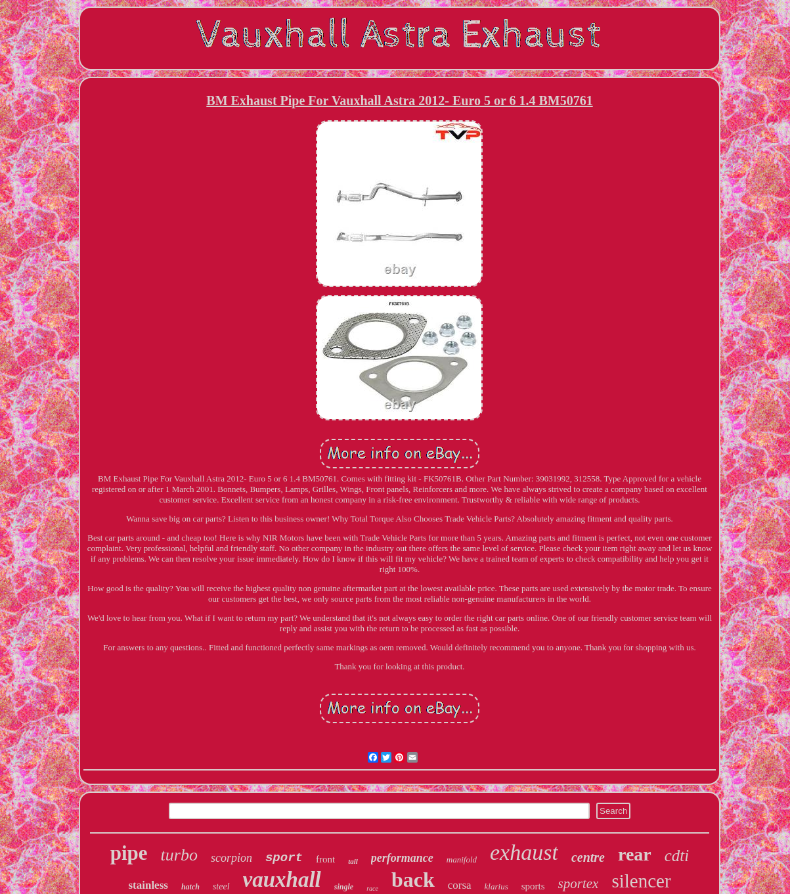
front (325, 859)
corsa (460, 885)
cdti (677, 855)
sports (533, 886)
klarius (496, 886)
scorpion (231, 857)
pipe (129, 852)
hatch (190, 886)
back (413, 879)
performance (402, 857)
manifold (462, 859)
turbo (179, 854)
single (343, 886)
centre (588, 857)
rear (634, 854)
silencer (640, 880)
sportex (578, 883)
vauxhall (282, 879)
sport (284, 858)
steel (221, 886)
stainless (147, 885)
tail (353, 861)
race (372, 888)
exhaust (524, 852)
